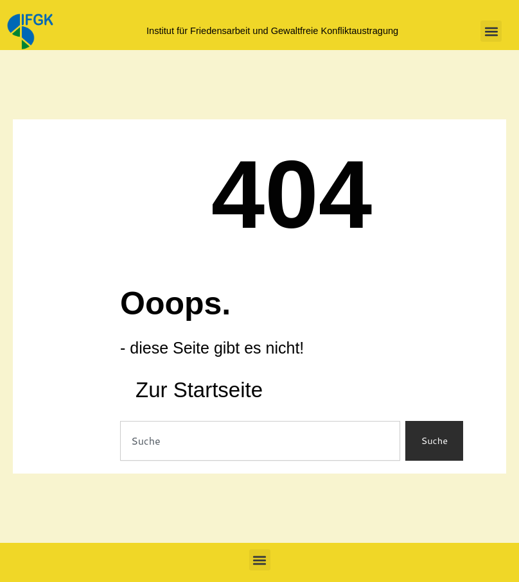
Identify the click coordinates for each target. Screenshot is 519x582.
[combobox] (260, 441)
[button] (491, 31)
